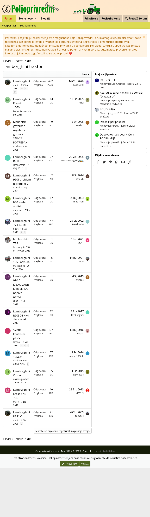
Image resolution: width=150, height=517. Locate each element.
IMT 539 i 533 (108, 128)
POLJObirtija (107, 158)
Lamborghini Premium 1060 (21, 152)
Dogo (81, 310)
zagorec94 (78, 423)
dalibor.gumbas (21, 427)
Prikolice (104, 178)
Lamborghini (21, 130)
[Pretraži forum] (135, 18)
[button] (35, 18)
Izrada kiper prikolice (112, 170)
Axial (81, 151)
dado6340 (78, 133)
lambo (16, 390)
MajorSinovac (20, 160)
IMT (102, 136)
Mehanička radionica (111, 152)
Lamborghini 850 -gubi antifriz (21, 251)
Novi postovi (9, 25)
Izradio (105, 499)
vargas (80, 382)
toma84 (79, 464)
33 (15, 140)
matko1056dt (20, 409)
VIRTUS (80, 441)
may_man (18, 258)
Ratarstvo (105, 194)
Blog (45, 18)
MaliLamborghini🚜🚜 (72, 209)
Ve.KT (81, 291)
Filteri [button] (84, 123)
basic (16, 277)
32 (26, 137)
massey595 (19, 314)
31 (22, 137)
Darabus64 (78, 273)
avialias (17, 195)
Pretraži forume (27, 25)
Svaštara (104, 165)
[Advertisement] (48, 95)
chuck (16, 349)
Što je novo (26, 18)
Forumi (8, 18)
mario (16, 133)
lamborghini (19, 213)
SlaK (15, 368)
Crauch (16, 236)
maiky (16, 450)
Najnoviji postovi (106, 123)
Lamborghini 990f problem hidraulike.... (22, 228)
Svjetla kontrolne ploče (19, 383)
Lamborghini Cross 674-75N (21, 442)
